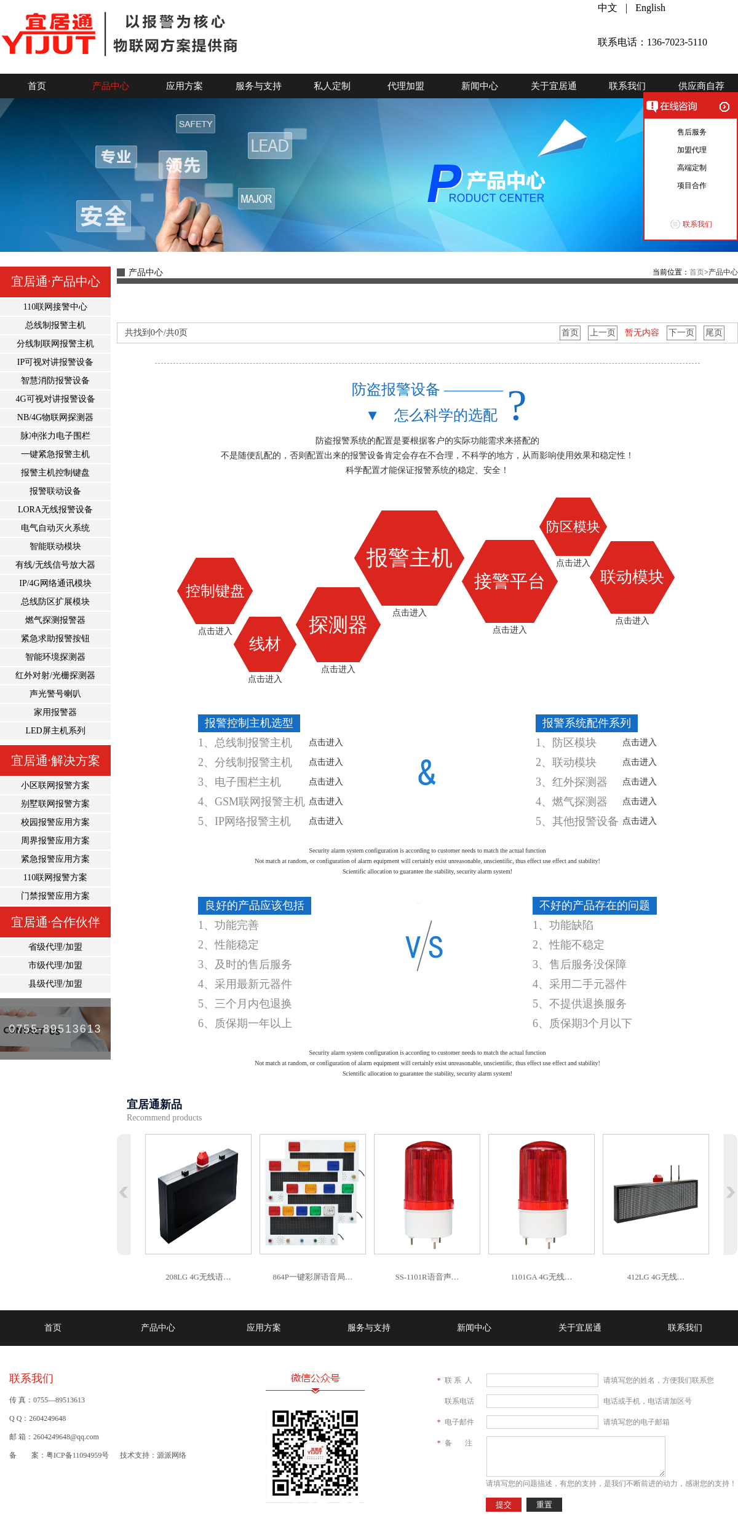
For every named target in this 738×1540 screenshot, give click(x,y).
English (650, 7)
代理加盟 (405, 86)
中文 (607, 7)
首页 (37, 86)
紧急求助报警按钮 (55, 638)
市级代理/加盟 (55, 965)
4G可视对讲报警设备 (55, 399)
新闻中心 (479, 86)
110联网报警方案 (55, 877)
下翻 (730, 1194)
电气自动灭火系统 (55, 528)
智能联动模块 (55, 546)
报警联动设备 (55, 491)
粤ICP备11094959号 (77, 1455)
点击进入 (215, 631)
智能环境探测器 (55, 657)
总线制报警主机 (55, 325)
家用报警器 (55, 712)
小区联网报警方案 (55, 785)
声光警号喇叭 (55, 693)
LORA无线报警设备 (55, 509)
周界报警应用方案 (55, 840)
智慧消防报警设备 (55, 380)
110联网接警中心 (55, 306)
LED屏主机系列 (55, 730)
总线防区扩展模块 (55, 601)
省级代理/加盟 (55, 947)
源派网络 (171, 1455)
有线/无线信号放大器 (55, 564)
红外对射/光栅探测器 (55, 675)
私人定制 (332, 86)
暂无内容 (642, 332)
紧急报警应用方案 (55, 859)
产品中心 (110, 86)
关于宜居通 (554, 86)
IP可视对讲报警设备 (55, 362)
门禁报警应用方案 (55, 896)
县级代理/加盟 (55, 983)
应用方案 (184, 86)
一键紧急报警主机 (55, 454)
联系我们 (627, 86)
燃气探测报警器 (55, 620)
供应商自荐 (701, 86)
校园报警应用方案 (55, 822)
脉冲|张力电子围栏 (55, 435)
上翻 (124, 1194)
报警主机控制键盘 (55, 472)
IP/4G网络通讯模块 (55, 583)
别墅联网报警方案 (55, 803)
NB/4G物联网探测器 (55, 417)
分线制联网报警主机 (55, 343)
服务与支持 (259, 86)
